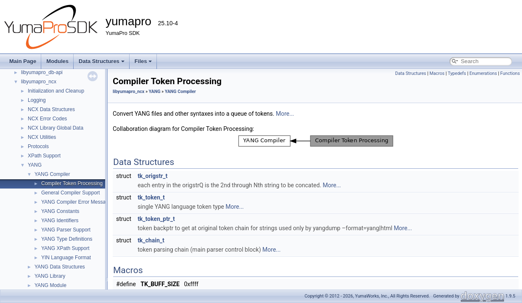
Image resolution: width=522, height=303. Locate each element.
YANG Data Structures (59, 267)
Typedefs (457, 73)
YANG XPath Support (65, 248)
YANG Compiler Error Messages (77, 202)
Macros (437, 73)
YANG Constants (60, 211)
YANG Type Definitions (67, 239)
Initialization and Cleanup (56, 91)
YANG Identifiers (59, 220)
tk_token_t (151, 197)
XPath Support (44, 156)
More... (285, 113)
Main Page (22, 61)
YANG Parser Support (65, 230)
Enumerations (483, 73)
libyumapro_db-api (42, 72)
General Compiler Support (70, 193)
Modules (57, 61)
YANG (35, 165)
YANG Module (50, 285)
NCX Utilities (42, 137)
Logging (37, 100)
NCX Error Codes (47, 119)
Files (143, 61)
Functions (510, 73)
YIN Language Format (66, 257)
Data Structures (102, 61)
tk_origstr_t (152, 176)
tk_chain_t (151, 240)
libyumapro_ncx (38, 82)
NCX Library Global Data (55, 128)
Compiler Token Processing (72, 183)
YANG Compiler (52, 174)
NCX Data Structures (51, 109)
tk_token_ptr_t (156, 218)
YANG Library (49, 276)
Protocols (38, 146)
